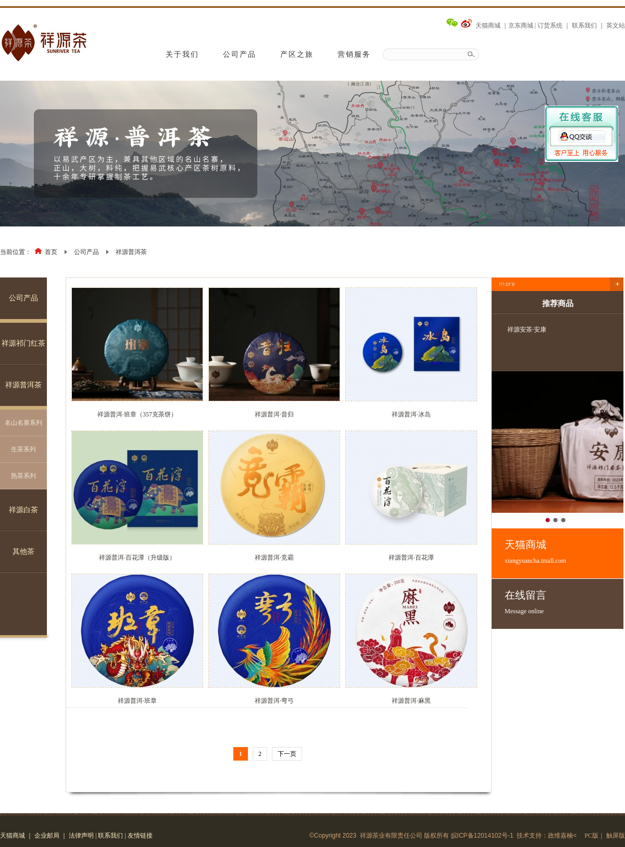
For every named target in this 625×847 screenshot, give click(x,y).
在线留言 (564, 602)
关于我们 (182, 54)
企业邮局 (46, 835)
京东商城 (520, 25)
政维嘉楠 (560, 835)
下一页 (287, 753)
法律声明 (81, 835)
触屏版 (615, 835)
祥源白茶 (23, 510)
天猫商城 (488, 25)
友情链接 (140, 835)
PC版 (591, 835)
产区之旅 (297, 54)
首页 (51, 252)
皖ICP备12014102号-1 (482, 835)
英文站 (615, 25)
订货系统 (550, 25)
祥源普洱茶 (131, 252)
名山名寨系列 (23, 422)
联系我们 (584, 25)
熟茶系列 (23, 475)
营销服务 (354, 54)
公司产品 (239, 54)
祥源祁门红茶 (23, 343)
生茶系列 (23, 449)
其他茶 (23, 551)
